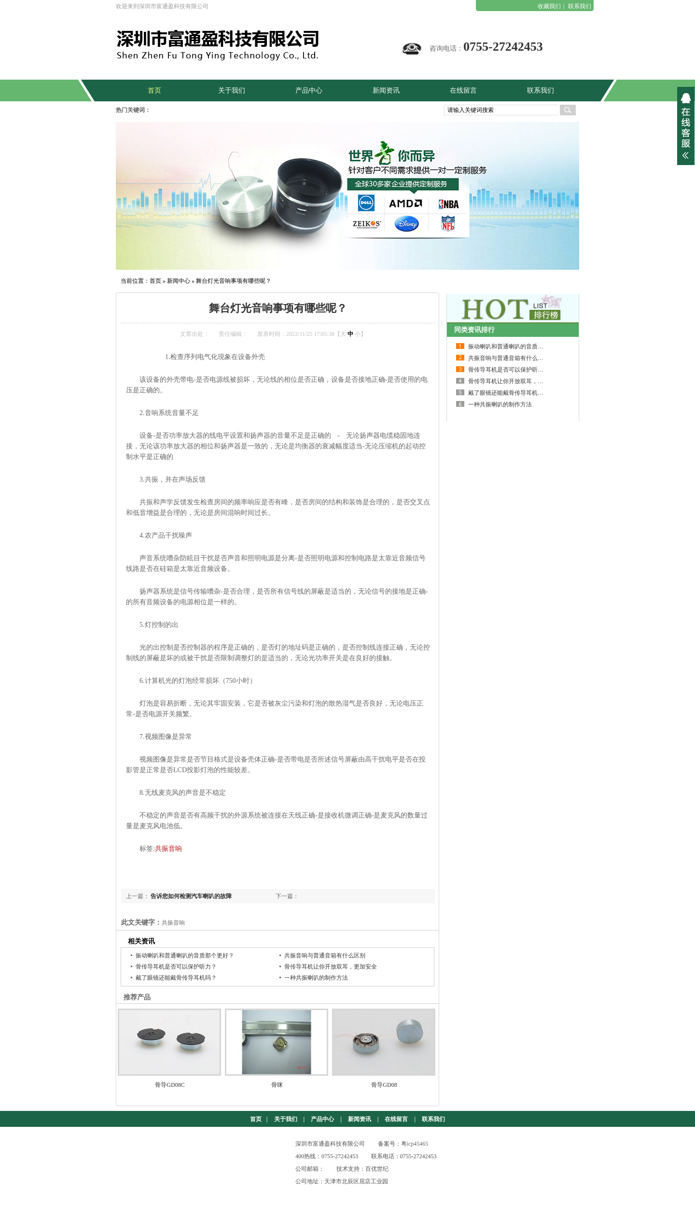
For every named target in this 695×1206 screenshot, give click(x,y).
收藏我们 (549, 6)
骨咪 (277, 1084)
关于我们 (285, 1119)
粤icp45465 (415, 1143)
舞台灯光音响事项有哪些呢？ (233, 280)
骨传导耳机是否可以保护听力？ (176, 966)
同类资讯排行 (474, 329)
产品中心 (322, 1119)
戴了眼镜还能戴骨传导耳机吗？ (176, 977)
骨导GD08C (169, 1084)
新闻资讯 (359, 1119)
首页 (155, 280)
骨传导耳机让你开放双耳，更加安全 (330, 966)
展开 (686, 126)
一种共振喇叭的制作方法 (316, 977)
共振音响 (168, 848)
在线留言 (396, 1119)
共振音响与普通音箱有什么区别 (324, 955)
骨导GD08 (384, 1084)
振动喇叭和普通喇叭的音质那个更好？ (185, 955)
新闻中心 (178, 280)
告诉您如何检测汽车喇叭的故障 (191, 896)
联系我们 (579, 6)
